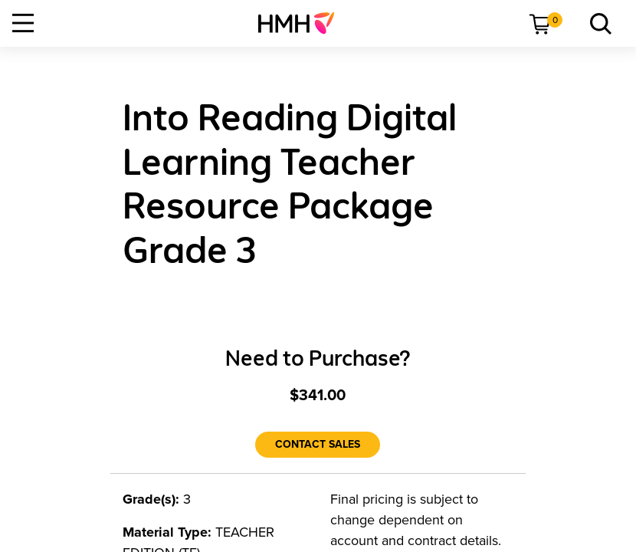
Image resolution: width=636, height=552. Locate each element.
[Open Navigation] (23, 23)
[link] (302, 23)
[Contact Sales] (317, 445)
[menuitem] (302, 23)
